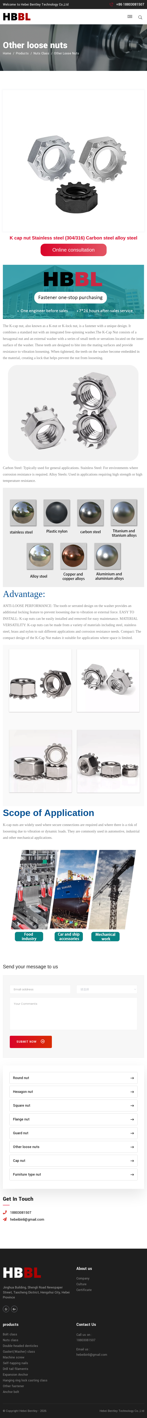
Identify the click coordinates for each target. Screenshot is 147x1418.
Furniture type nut (73, 1174)
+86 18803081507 (130, 4)
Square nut (73, 1105)
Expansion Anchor (15, 1374)
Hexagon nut (73, 1091)
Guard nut (73, 1133)
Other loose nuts (66, 53)
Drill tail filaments (15, 1369)
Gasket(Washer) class (19, 1351)
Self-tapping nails (15, 1363)
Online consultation (73, 250)
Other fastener (13, 1386)
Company (82, 1278)
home (7, 53)
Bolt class (10, 1334)
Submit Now (30, 1042)
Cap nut (73, 1160)
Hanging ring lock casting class (25, 1380)
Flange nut (73, 1119)
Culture (81, 1284)
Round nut (73, 1077)
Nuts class (41, 53)
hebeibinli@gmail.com (91, 1354)
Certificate (84, 1290)
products (22, 53)
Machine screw (13, 1357)
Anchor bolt (11, 1392)
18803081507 (86, 1340)
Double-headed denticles (20, 1346)
